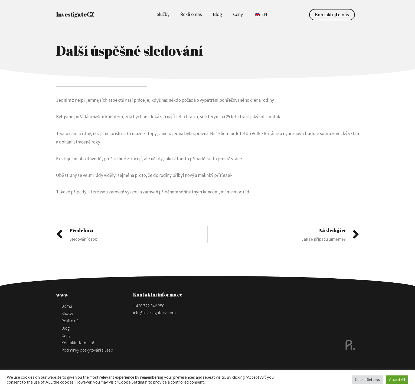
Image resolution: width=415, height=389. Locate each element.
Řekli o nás (191, 14)
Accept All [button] (397, 379)
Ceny (238, 14)
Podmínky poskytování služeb (87, 350)
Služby (163, 14)
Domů (66, 306)
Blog (217, 14)
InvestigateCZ (75, 14)
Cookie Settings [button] (367, 379)
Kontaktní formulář (77, 342)
